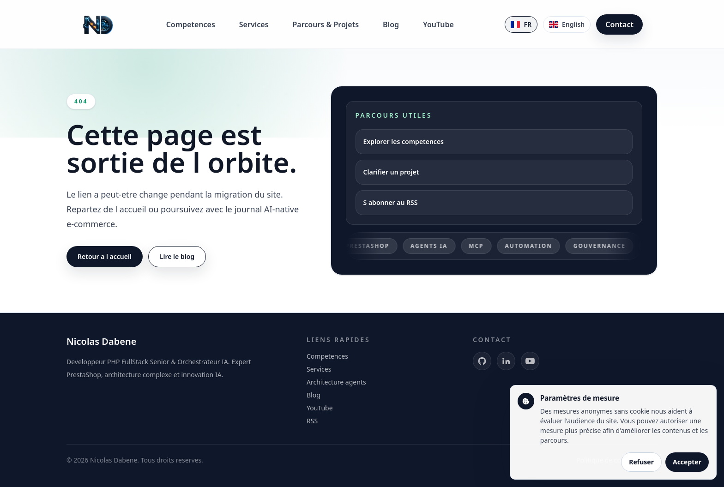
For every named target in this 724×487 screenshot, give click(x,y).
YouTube (438, 24)
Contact (619, 24)
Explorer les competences (403, 141)
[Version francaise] (521, 24)
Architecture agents (336, 382)
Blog (391, 24)
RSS (312, 420)
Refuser (641, 461)
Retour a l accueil (105, 256)
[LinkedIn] (506, 361)
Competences (190, 24)
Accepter (687, 461)
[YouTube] (530, 361)
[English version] (567, 24)
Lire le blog (177, 256)
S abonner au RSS (390, 202)
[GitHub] (482, 361)
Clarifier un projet (391, 172)
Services (254, 24)
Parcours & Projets (325, 24)
